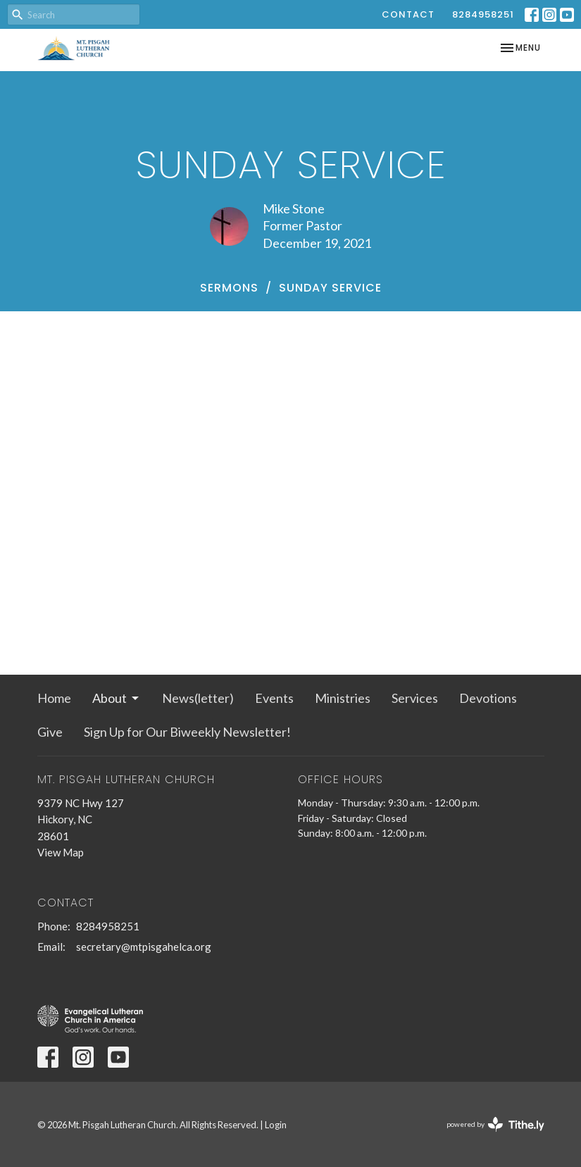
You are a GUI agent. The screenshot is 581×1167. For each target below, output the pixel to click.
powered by (495, 1124)
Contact (408, 14)
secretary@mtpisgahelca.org (143, 946)
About (116, 698)
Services (415, 698)
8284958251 (483, 14)
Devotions (488, 698)
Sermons (229, 288)
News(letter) (198, 698)
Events (274, 698)
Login (276, 1124)
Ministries (342, 698)
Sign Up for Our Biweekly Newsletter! (187, 731)
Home (54, 698)
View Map (60, 852)
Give (50, 731)
